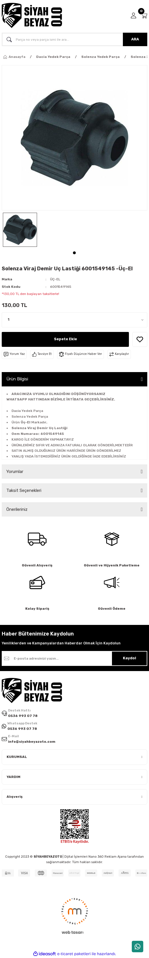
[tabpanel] (20, 230)
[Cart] (144, 16)
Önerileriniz (17, 509)
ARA (135, 39)
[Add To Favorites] (139, 339)
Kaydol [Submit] (129, 658)
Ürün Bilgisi (17, 379)
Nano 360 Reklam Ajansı (107, 857)
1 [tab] (74, 252)
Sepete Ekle (65, 339)
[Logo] (32, 15)
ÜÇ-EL (55, 279)
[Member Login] (133, 15)
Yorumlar (14, 471)
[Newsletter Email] (74, 658)
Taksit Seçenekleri (23, 490)
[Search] (74, 39)
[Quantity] (74, 319)
